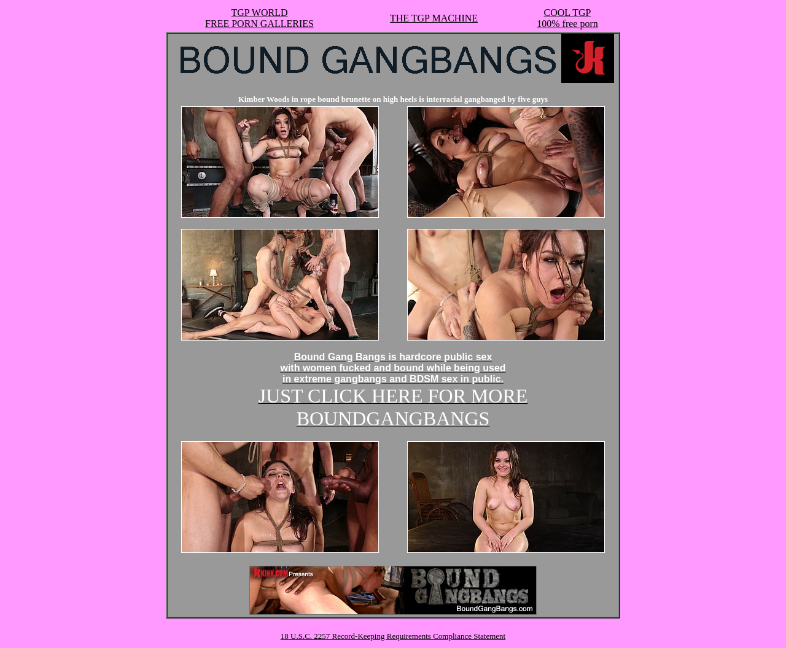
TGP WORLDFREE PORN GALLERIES (259, 18)
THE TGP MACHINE (434, 18)
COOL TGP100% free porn (567, 18)
